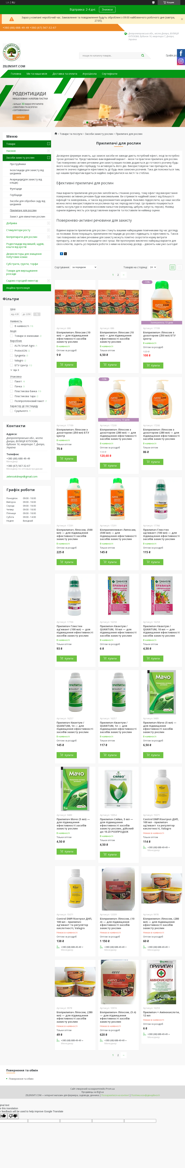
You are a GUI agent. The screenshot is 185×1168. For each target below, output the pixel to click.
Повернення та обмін (21, 1078)
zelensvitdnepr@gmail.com (21, 476)
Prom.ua (110, 1088)
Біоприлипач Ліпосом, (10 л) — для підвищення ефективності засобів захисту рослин (117, 923)
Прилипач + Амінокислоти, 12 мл (161, 1014)
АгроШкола (90, 73)
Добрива (11, 223)
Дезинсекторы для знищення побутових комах (24, 255)
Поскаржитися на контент (115, 1095)
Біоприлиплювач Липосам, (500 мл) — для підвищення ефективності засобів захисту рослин (118, 534)
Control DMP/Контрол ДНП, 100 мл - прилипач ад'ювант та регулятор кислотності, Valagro (161, 823)
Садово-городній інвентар (22, 280)
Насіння (11, 150)
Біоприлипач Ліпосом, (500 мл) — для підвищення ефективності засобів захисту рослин (74, 534)
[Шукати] (142, 55)
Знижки (107, 9)
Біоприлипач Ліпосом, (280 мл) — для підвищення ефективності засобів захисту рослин (161, 923)
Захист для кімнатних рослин (27, 216)
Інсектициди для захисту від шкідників (27, 171)
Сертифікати (109, 73)
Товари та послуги (71, 134)
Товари (10, 144)
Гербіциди (16, 195)
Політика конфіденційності (145, 1095)
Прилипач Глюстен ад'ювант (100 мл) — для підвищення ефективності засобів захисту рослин (161, 534)
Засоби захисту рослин (20, 157)
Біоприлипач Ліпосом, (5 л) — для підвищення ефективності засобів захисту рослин (118, 1017)
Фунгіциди (16, 188)
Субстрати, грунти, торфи (22, 264)
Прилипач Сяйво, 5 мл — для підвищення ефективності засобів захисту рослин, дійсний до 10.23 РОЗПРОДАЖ (117, 825)
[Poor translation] (13, 1116)
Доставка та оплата (64, 73)
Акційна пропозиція (18, 287)
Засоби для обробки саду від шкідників (27, 202)
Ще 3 (16, 370)
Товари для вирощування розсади (21, 272)
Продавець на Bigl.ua (92, 1092)
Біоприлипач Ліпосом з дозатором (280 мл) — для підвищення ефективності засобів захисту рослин (118, 434)
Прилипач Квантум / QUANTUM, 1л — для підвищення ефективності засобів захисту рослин (75, 727)
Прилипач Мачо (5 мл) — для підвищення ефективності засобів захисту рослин (159, 727)
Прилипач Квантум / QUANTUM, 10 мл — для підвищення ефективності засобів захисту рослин (118, 630)
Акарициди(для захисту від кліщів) (26, 181)
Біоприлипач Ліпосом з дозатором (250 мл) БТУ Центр (159, 335)
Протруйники (18, 164)
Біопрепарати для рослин (21, 237)
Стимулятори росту (18, 230)
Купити (69, 364)
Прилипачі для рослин (23, 210)
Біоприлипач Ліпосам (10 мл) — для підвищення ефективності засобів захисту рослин (73, 337)
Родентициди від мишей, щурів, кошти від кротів (25, 245)
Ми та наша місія (37, 73)
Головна (16, 73)
